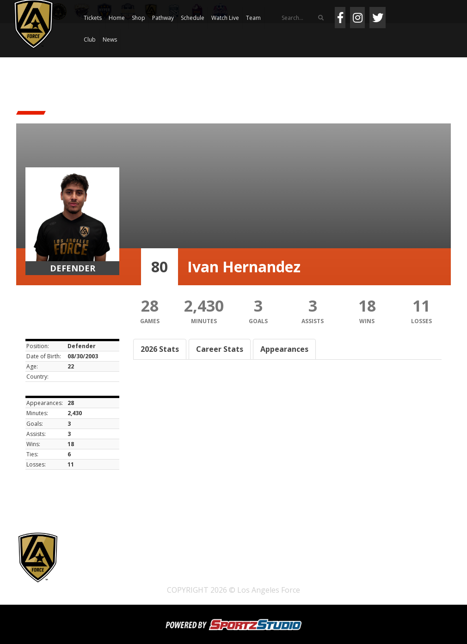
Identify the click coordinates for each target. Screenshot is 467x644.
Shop (138, 18)
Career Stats (219, 349)
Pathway (163, 18)
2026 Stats (160, 349)
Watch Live (225, 18)
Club (90, 39)
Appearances (284, 349)
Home (117, 18)
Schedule (192, 18)
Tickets (93, 18)
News (110, 39)
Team (253, 18)
